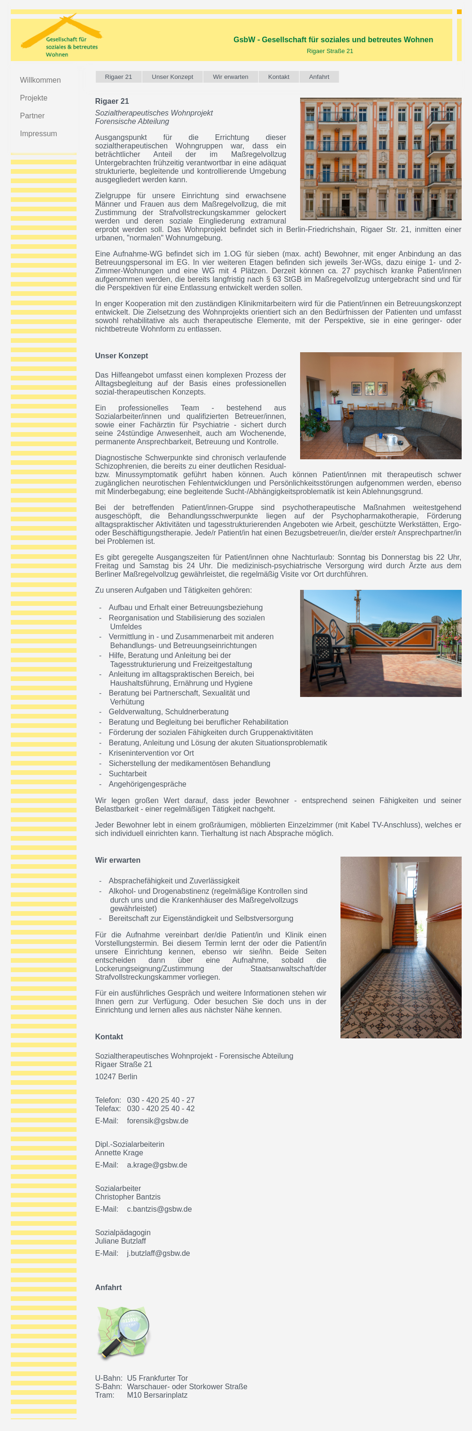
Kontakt (278, 76)
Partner (32, 116)
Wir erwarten (230, 76)
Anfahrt (319, 76)
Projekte (34, 98)
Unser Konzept (172, 76)
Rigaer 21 (118, 76)
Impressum (38, 134)
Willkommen (40, 80)
